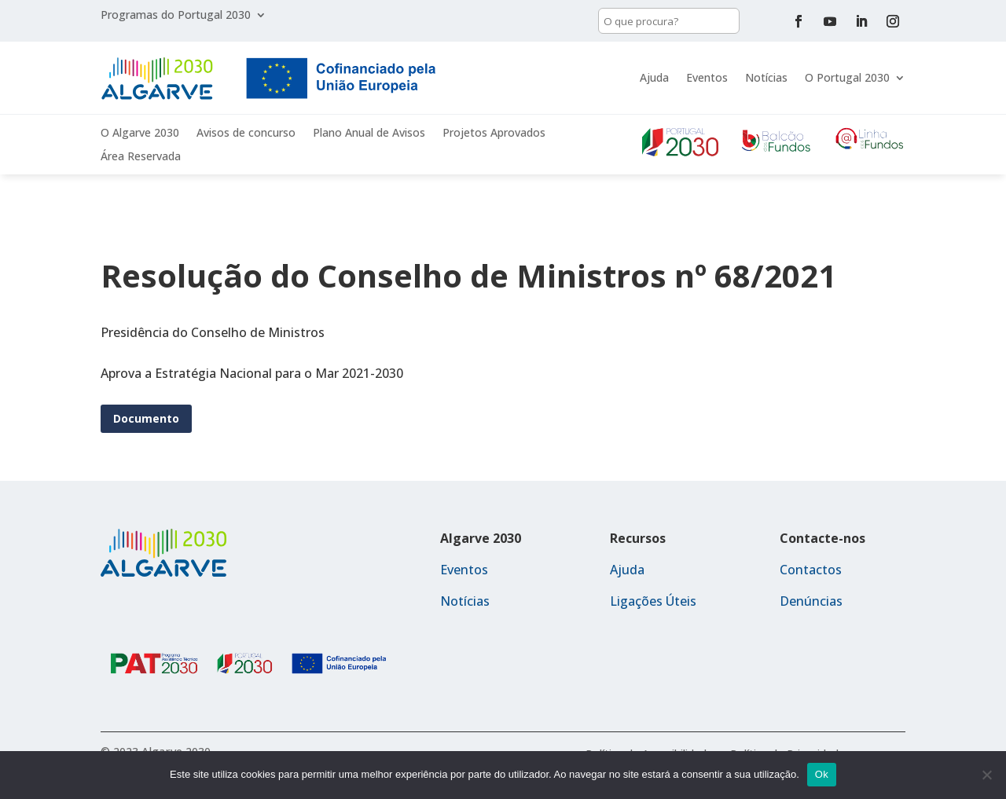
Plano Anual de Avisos (369, 133)
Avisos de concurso (246, 133)
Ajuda (654, 77)
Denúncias (811, 601)
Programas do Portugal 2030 (176, 15)
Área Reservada (141, 157)
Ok (821, 774)
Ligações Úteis (653, 601)
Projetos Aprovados (493, 133)
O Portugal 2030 (847, 77)
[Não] (986, 775)
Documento (146, 418)
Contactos (811, 569)
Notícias (766, 77)
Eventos (707, 77)
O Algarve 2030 (140, 133)
